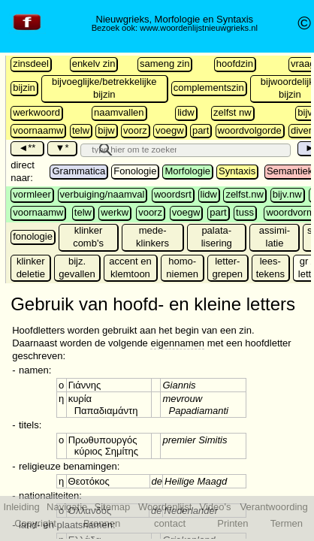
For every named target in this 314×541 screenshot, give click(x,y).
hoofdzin (234, 63)
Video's (215, 506)
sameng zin (164, 63)
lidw (185, 112)
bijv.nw (287, 194)
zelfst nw (232, 112)
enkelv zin (94, 63)
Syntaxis (237, 171)
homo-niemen (182, 267)
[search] (132, 148)
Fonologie (134, 171)
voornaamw (38, 130)
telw (80, 130)
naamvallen (119, 112)
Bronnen (101, 523)
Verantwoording (273, 506)
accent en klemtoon (130, 267)
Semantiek (289, 171)
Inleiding (21, 506)
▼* (62, 147)
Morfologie (187, 171)
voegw (169, 130)
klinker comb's (88, 237)
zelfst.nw (244, 194)
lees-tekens (270, 267)
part (200, 130)
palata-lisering (216, 237)
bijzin (24, 87)
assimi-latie (274, 237)
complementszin (209, 87)
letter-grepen (228, 267)
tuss (245, 212)
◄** (27, 147)
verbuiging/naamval (102, 194)
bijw (106, 130)
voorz (135, 130)
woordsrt (173, 194)
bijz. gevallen (77, 267)
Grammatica (78, 171)
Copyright (35, 523)
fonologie (33, 236)
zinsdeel (31, 63)
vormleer (32, 194)
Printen (232, 523)
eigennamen (177, 343)
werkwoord (36, 112)
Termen (286, 523)
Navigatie (67, 506)
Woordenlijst (165, 506)
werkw (114, 212)
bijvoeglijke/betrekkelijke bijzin (104, 88)
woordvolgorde (250, 130)
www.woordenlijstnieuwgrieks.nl (199, 27)
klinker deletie (31, 267)
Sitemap (113, 506)
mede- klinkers (152, 237)
